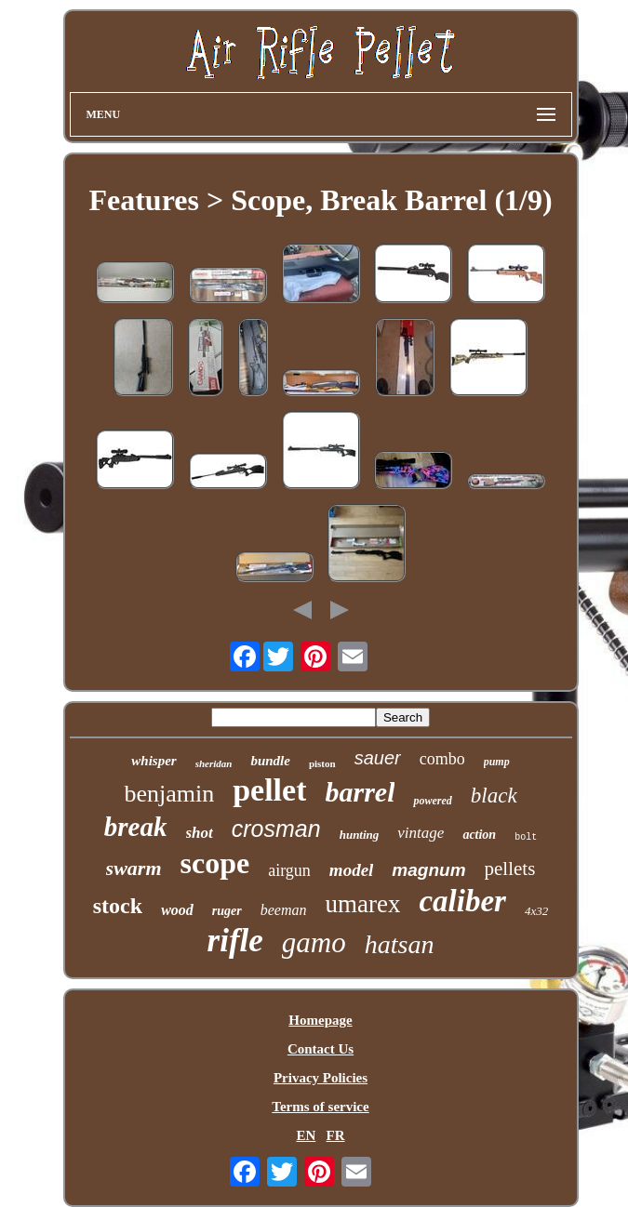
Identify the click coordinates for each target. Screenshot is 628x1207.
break (135, 827)
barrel (359, 791)
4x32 (536, 911)
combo (442, 758)
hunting (360, 835)
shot (199, 833)
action (479, 835)
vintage (420, 833)
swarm (134, 868)
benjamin (169, 793)
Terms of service (320, 1106)
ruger (227, 911)
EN (305, 1135)
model (351, 870)
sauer (377, 758)
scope (215, 863)
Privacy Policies (320, 1077)
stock (117, 906)
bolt (525, 837)
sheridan (214, 763)
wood (177, 910)
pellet (269, 790)
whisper (153, 760)
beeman (284, 910)
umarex (362, 904)
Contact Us (320, 1048)
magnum (428, 870)
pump (497, 761)
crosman (276, 829)
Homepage (320, 1020)
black (494, 795)
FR (336, 1135)
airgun (289, 870)
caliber (462, 901)
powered (432, 800)
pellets (510, 868)
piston (322, 763)
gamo (314, 942)
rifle (235, 940)
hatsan (399, 944)
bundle (270, 760)
